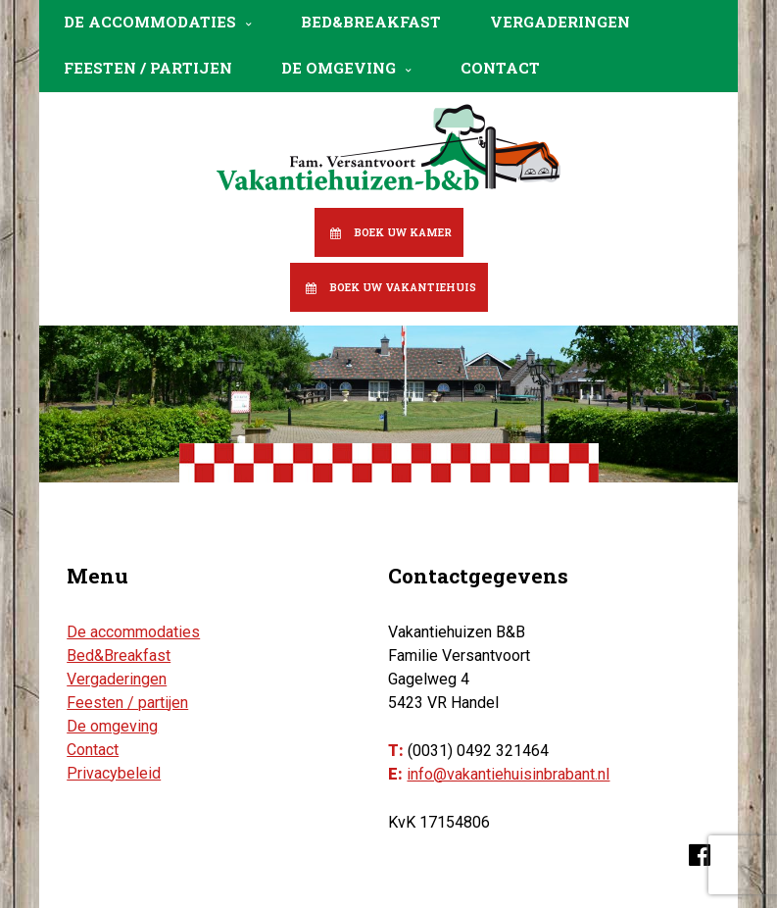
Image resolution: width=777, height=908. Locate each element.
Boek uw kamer (403, 232)
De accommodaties (150, 21)
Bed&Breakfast (371, 21)
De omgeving (338, 67)
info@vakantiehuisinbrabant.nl (508, 774)
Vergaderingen (560, 21)
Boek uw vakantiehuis (402, 287)
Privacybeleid (114, 773)
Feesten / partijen (148, 67)
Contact (500, 67)
